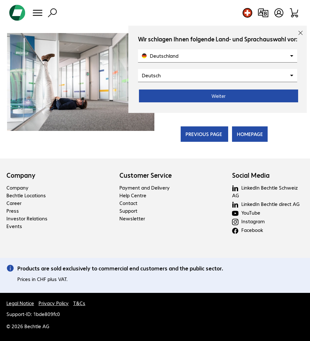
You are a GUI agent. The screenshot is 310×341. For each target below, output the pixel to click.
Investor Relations (26, 218)
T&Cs (79, 303)
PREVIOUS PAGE (204, 134)
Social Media (251, 175)
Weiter (218, 96)
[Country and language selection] (247, 13)
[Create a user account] (279, 13)
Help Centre (132, 195)
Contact (128, 203)
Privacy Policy (54, 303)
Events (14, 226)
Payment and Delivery (144, 187)
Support (128, 210)
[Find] (52, 13)
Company (21, 175)
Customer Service (145, 175)
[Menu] (37, 13)
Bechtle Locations (26, 195)
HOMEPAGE (250, 134)
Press (12, 210)
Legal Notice (20, 303)
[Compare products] (263, 13)
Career (14, 203)
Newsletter (132, 218)
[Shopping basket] (294, 13)
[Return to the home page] (17, 12)
